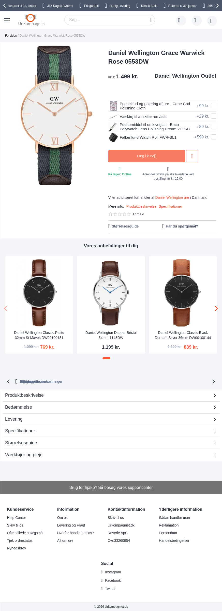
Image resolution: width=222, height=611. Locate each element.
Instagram (113, 572)
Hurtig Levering (120, 6)
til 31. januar (22, 6)
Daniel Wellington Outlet (185, 76)
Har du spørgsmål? (182, 226)
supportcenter (140, 487)
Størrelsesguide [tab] (21, 442)
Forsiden (11, 35)
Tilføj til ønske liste (196, 156)
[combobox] (109, 20)
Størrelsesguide (125, 226)
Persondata (168, 532)
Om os (62, 517)
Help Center (16, 517)
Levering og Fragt (71, 525)
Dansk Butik (149, 6)
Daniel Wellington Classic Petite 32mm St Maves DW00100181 (39, 335)
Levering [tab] (14, 418)
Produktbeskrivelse (141, 206)
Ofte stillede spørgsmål (25, 532)
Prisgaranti (91, 6)
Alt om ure (65, 540)
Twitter (110, 588)
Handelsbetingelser (174, 540)
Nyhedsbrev (16, 548)
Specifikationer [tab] (20, 430)
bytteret (54, 381)
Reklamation (169, 525)
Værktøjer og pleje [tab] (23, 454)
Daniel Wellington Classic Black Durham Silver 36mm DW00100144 (183, 335)
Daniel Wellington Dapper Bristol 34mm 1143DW (111, 335)
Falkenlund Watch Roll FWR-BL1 (143, 137)
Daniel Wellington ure (172, 197)
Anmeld (138, 214)
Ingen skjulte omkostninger (135, 381)
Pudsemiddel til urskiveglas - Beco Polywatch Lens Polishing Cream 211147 (151, 127)
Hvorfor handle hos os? (75, 532)
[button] (106, 358)
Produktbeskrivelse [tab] (24, 394)
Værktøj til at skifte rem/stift (138, 116)
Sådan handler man (174, 517)
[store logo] (32, 19)
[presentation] (5, 5)
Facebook (113, 580)
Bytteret (60, 6)
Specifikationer (170, 206)
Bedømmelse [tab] (18, 406)
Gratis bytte (92, 381)
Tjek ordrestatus (20, 540)
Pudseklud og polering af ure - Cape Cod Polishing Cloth (151, 106)
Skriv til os (15, 525)
